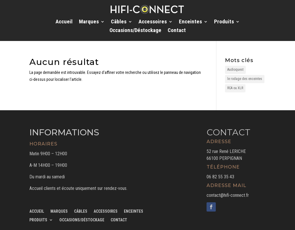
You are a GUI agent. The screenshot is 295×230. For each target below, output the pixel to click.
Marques (89, 22)
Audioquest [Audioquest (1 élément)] (235, 70)
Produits (224, 22)
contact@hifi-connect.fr (228, 195)
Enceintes (190, 22)
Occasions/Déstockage (135, 30)
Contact (177, 30)
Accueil (64, 22)
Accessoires (153, 22)
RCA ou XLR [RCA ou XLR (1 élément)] (235, 88)
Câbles (118, 22)
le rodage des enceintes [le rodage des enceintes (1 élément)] (244, 79)
